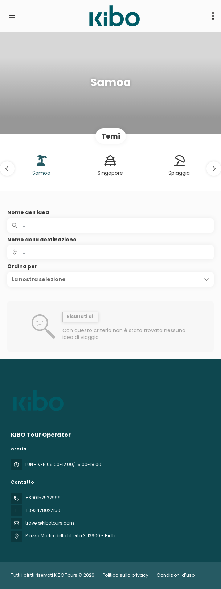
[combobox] (110, 252)
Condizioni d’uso (175, 575)
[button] (7, 168)
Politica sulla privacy (125, 575)
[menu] (213, 16)
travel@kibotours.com (49, 523)
